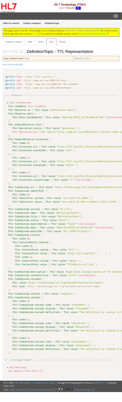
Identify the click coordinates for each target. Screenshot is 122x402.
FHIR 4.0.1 (99, 382)
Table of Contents (17, 389)
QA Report (32, 389)
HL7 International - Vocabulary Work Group (34, 382)
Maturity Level (81, 58)
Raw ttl (6, 64)
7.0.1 (35, 33)
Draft (27, 58)
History (62, 42)
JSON (40, 42)
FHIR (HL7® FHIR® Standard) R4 (80, 30)
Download (15, 64)
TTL (51, 42)
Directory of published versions (92, 33)
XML (29, 42)
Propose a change (83, 389)
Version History (46, 389)
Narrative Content (13, 42)
